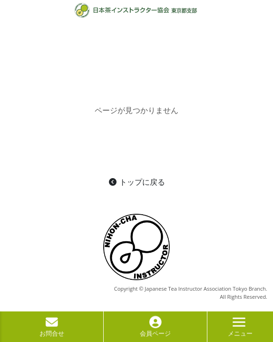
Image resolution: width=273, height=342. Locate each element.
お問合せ (51, 329)
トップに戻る (136, 182)
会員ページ (155, 329)
